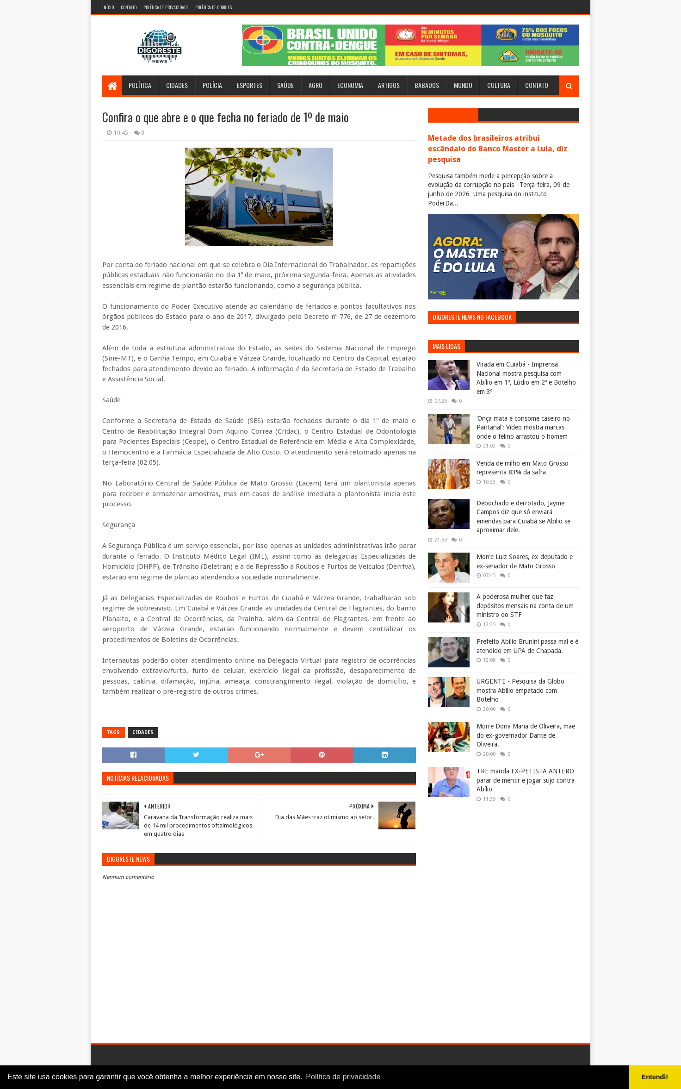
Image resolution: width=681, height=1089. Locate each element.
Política (140, 85)
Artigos (389, 85)
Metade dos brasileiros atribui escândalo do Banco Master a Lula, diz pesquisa (497, 149)
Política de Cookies (213, 7)
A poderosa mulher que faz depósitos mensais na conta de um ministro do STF (525, 605)
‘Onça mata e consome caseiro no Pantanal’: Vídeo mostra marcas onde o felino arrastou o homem (523, 427)
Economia (350, 85)
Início (108, 7)
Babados (427, 85)
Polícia (212, 85)
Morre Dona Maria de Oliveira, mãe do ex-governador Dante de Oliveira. (526, 735)
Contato (128, 7)
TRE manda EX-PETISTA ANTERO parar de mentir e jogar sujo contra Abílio (526, 780)
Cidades (177, 85)
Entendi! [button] (655, 1077)
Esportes (249, 85)
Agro (315, 85)
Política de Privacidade (165, 7)
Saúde (285, 85)
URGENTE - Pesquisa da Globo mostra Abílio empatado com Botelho (520, 690)
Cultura (498, 85)
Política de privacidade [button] (343, 1077)
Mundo (463, 85)
